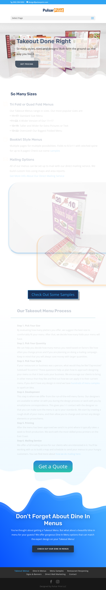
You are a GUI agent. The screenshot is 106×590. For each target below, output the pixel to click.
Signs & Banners (34, 574)
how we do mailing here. (70, 453)
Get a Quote (53, 466)
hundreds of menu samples (87, 383)
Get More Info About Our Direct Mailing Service (35, 176)
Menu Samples (57, 571)
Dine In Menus (39, 571)
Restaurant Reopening (77, 571)
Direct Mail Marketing (55, 574)
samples (53, 150)
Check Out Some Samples (53, 294)
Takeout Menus (21, 571)
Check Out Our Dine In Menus (53, 549)
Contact (73, 574)
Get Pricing (26, 64)
